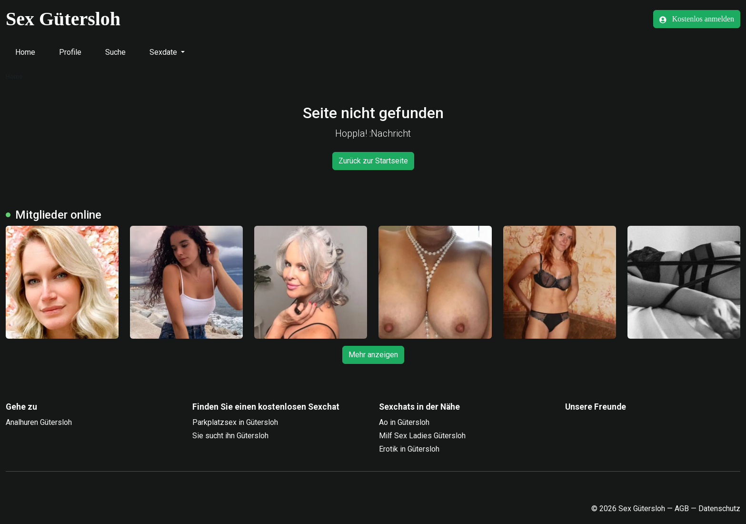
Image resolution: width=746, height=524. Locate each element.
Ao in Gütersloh (404, 422)
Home (25, 52)
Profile (70, 52)
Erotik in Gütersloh (409, 448)
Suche (115, 52)
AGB (682, 508)
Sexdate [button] (164, 52)
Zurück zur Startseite (373, 160)
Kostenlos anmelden (696, 19)
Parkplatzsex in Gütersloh (235, 422)
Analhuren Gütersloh (39, 422)
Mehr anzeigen (373, 354)
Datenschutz (719, 508)
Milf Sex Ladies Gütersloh (422, 435)
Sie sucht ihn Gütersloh (230, 435)
